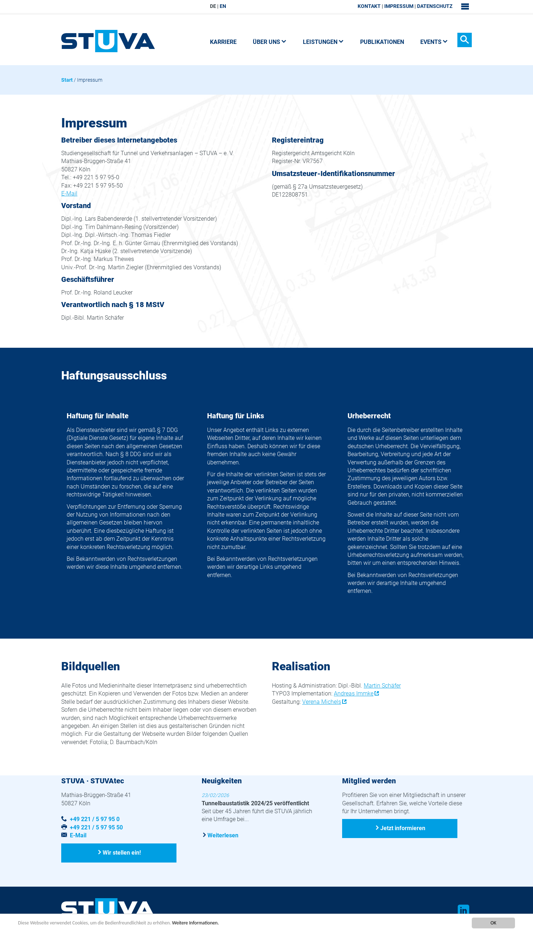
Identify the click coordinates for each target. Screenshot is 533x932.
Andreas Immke (353, 693)
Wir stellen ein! (122, 852)
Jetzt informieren (402, 828)
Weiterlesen (222, 835)
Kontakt (369, 6)
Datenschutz (434, 6)
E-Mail (69, 193)
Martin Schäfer (382, 685)
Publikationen (382, 42)
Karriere (223, 42)
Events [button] (434, 42)
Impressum (398, 6)
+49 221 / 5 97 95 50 (96, 827)
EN (223, 6)
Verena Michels (321, 701)
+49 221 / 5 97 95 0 (95, 819)
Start (67, 80)
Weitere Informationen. (195, 923)
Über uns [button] (270, 42)
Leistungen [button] (323, 42)
